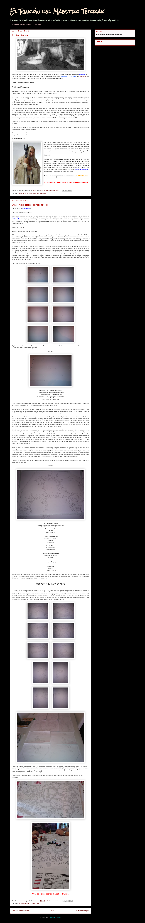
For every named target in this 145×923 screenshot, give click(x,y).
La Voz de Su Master (24, 193)
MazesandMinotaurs (37, 193)
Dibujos (20, 903)
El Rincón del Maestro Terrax (57, 11)
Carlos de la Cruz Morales (68, 76)
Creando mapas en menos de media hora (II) (30, 204)
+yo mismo (83, 76)
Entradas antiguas (83, 911)
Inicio (52, 911)
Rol (45, 193)
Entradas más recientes (20, 911)
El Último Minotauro (20, 35)
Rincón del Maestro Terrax (21, 24)
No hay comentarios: (52, 190)
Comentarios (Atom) (55, 917)
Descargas (38, 24)
